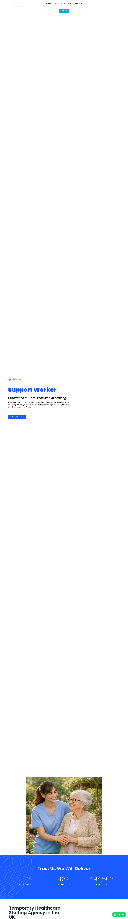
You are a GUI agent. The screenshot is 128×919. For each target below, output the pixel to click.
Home (48, 4)
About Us (78, 4)
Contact (67, 4)
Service (57, 4)
